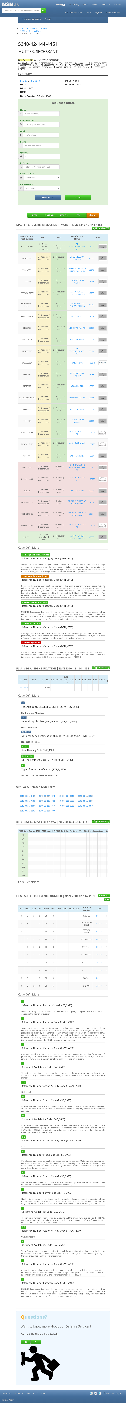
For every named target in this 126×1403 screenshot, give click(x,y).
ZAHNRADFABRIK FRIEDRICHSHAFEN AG (77, 467)
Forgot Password (113, 12)
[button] (60, 4)
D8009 (91, 281)
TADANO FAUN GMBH (77, 281)
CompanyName (27, 120)
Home (85, 4)
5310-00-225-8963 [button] (27, 811)
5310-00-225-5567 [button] (85, 801)
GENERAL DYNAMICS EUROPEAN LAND (77, 269)
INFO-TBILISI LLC (77, 339)
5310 (26, 687)
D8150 (91, 316)
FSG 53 (24, 80)
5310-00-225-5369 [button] (66, 801)
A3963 (91, 293)
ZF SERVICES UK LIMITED (77, 258)
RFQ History (74, 4)
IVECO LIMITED (77, 386)
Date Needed (26, 184)
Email (22, 131)
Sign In (88, 12)
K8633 (91, 258)
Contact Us (105, 4)
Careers (117, 4)
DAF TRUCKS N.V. (77, 456)
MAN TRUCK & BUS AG (77, 432)
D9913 (91, 270)
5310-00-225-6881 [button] (27, 806)
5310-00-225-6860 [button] (47, 806)
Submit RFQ (104, 228)
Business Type (27, 173)
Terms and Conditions (31, 19)
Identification (49, 215)
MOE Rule (64, 215)
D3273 (92, 432)
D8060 (91, 328)
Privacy (48, 19)
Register (98, 12)
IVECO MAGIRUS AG (77, 328)
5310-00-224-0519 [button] (66, 796)
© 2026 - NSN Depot (112, 1393)
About (94, 4)
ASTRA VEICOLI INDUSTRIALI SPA (77, 293)
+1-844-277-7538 (73, 12)
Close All (92, 215)
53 (21, 687)
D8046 (92, 363)
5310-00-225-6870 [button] (85, 806)
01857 (25, 746)
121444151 (34, 687)
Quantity (24, 152)
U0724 (91, 339)
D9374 (91, 502)
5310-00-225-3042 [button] (47, 801)
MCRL (34, 215)
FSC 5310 (35, 80)
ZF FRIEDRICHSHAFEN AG (77, 246)
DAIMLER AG (77, 363)
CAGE (79, 215)
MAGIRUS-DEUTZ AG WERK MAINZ (77, 502)
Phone (23, 142)
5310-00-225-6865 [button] (66, 806)
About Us (19, 1393)
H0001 (91, 456)
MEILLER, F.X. (77, 316)
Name (23, 110)
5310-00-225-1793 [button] (27, 801)
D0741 (91, 467)
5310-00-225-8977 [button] (47, 811)
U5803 (91, 386)
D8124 (91, 246)
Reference (25, 163)
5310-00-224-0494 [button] (47, 796)
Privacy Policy (8, 1400)
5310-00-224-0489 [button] (27, 796)
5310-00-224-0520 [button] (85, 796)
